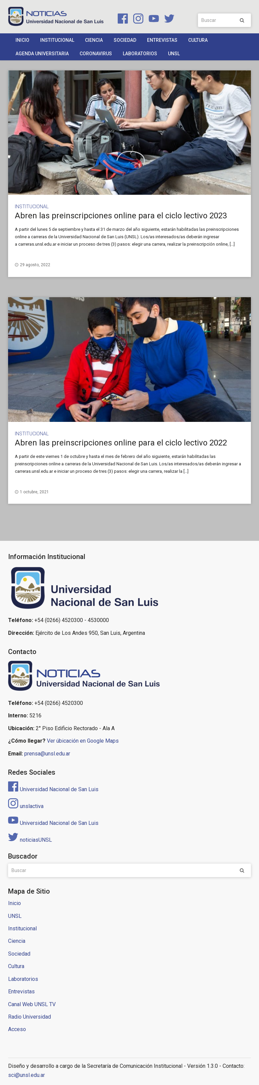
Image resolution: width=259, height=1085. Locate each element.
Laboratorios (140, 53)
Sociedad (125, 40)
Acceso (17, 1029)
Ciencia (94, 40)
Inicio (22, 40)
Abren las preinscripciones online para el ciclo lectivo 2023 (121, 215)
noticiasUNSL (30, 840)
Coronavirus (96, 53)
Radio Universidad (29, 1017)
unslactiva (26, 806)
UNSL (174, 53)
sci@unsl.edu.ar (26, 1075)
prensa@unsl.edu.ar (47, 753)
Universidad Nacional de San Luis (53, 789)
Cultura (198, 40)
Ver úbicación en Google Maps (83, 741)
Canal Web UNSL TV (32, 1004)
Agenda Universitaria (42, 53)
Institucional (57, 40)
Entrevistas (162, 40)
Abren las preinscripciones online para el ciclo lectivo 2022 (121, 442)
